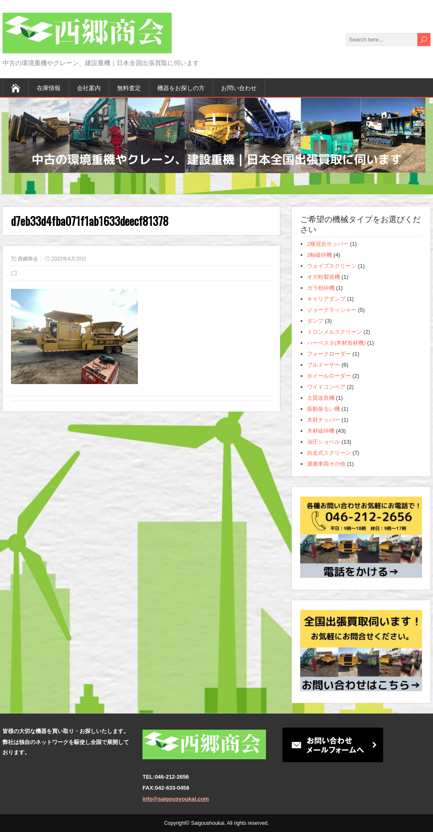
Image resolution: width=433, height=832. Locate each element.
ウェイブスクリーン (331, 266)
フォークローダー (329, 354)
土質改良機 (320, 398)
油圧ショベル (323, 442)
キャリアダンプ (326, 299)
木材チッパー (323, 420)
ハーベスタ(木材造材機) (336, 343)
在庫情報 (48, 87)
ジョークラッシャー (331, 310)
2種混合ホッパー (327, 244)
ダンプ (315, 321)
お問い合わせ (239, 87)
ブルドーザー (323, 365)
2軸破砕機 (319, 255)
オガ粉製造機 (323, 277)
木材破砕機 (320, 431)
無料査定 (129, 87)
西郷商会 (28, 259)
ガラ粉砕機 (320, 288)
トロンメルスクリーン (334, 332)
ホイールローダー (329, 376)
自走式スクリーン (329, 453)
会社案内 (89, 87)
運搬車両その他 (326, 464)
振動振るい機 (323, 409)
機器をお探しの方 (181, 87)
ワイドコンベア (326, 387)
